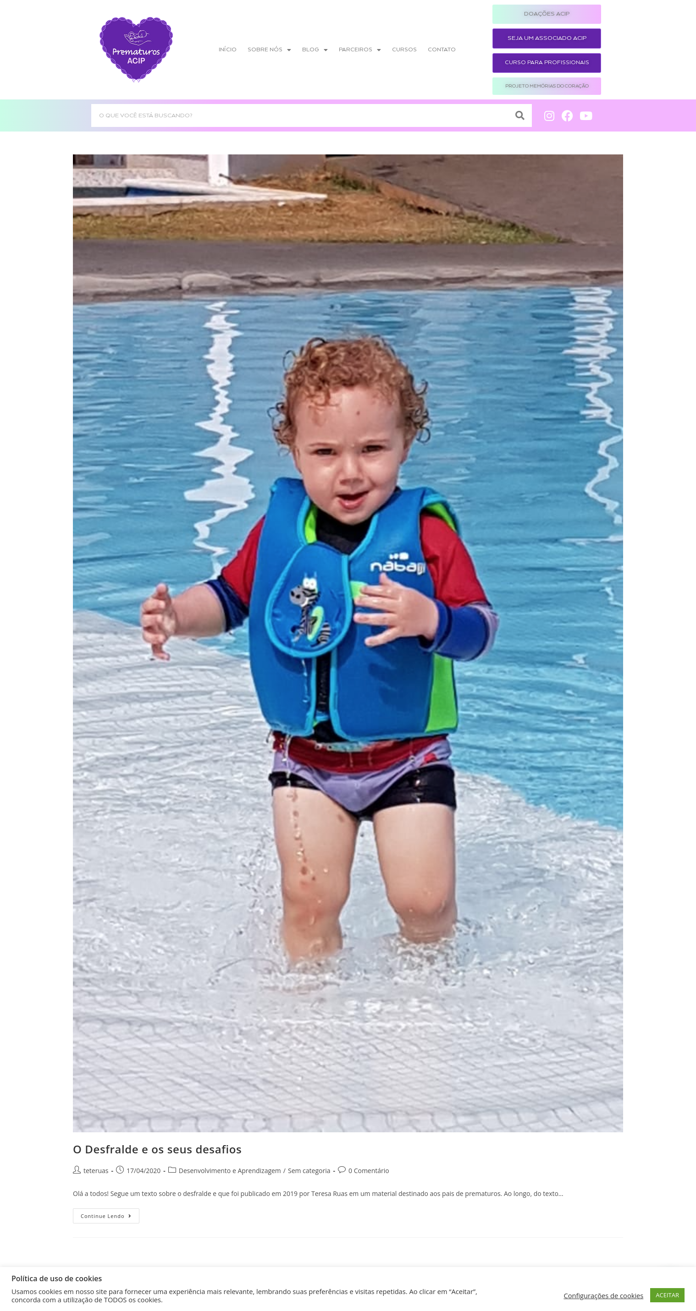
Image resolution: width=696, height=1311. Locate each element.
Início (228, 49)
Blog (315, 50)
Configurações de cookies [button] (603, 1295)
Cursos (404, 49)
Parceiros (360, 50)
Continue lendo (110, 1213)
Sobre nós (269, 50)
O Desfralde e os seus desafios (157, 1149)
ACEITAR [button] (667, 1295)
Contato (442, 49)
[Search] (520, 115)
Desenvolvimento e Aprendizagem (230, 1170)
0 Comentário (368, 1170)
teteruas (95, 1170)
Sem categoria (309, 1170)
